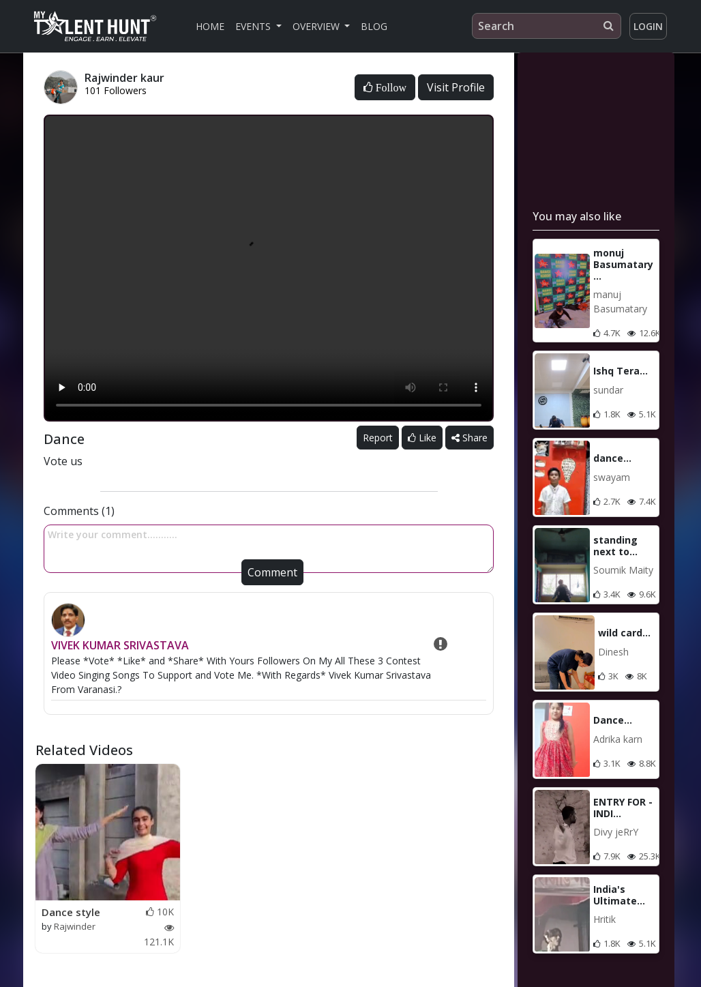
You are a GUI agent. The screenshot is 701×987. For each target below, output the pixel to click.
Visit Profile (456, 87)
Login (648, 26)
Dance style (71, 912)
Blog (374, 26)
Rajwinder (74, 926)
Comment (272, 572)
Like (422, 437)
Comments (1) (79, 510)
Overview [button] (317, 26)
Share (469, 437)
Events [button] (254, 26)
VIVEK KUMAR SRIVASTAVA (120, 645)
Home (210, 26)
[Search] (546, 26)
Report (378, 437)
